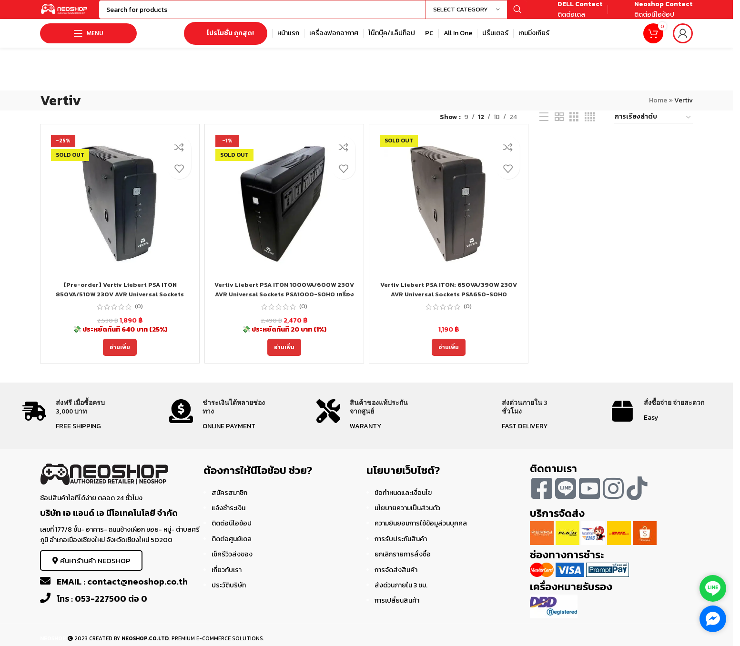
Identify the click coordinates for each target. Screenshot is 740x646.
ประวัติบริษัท (229, 595)
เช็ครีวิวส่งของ (232, 564)
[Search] (326, 14)
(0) (138, 316)
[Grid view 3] (573, 127)
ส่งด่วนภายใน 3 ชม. (401, 595)
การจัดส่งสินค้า (396, 579)
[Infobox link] (569, 14)
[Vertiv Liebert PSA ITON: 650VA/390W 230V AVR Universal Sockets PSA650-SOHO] (448, 213)
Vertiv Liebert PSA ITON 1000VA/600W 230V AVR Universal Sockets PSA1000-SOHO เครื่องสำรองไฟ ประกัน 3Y (284, 303)
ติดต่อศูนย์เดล (232, 549)
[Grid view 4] (590, 127)
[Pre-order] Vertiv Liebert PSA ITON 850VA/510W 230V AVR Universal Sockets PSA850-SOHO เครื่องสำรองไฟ (120, 303)
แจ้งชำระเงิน (228, 518)
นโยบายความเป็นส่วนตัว (407, 518)
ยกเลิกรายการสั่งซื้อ (403, 564)
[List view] (543, 127)
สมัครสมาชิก (229, 502)
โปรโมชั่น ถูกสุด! (225, 43)
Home (658, 110)
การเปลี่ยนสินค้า (397, 610)
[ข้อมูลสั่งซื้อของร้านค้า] (653, 126)
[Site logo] (78, 14)
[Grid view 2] (559, 127)
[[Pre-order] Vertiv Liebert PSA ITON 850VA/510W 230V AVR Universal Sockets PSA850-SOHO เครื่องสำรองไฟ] (120, 213)
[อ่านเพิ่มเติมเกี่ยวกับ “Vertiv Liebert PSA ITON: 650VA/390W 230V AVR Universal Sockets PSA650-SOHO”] (449, 356)
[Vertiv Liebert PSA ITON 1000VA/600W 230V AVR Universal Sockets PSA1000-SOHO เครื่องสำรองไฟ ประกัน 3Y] (284, 213)
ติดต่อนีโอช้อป (232, 533)
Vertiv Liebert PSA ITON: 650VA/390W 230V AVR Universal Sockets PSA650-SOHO (448, 299)
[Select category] (466, 14)
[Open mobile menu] (88, 42)
